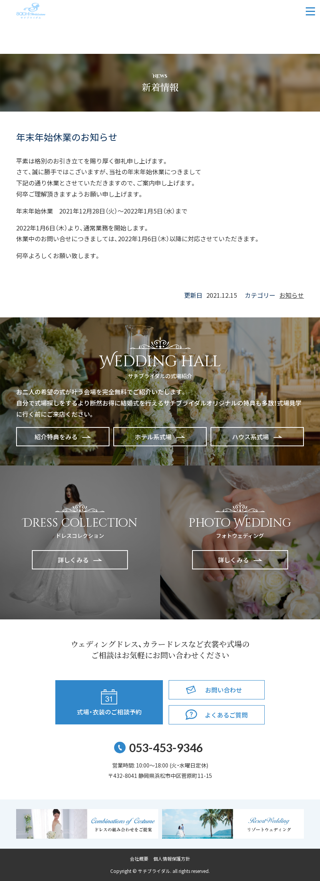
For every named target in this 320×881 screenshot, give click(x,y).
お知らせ (291, 295)
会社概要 (139, 858)
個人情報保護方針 (171, 858)
